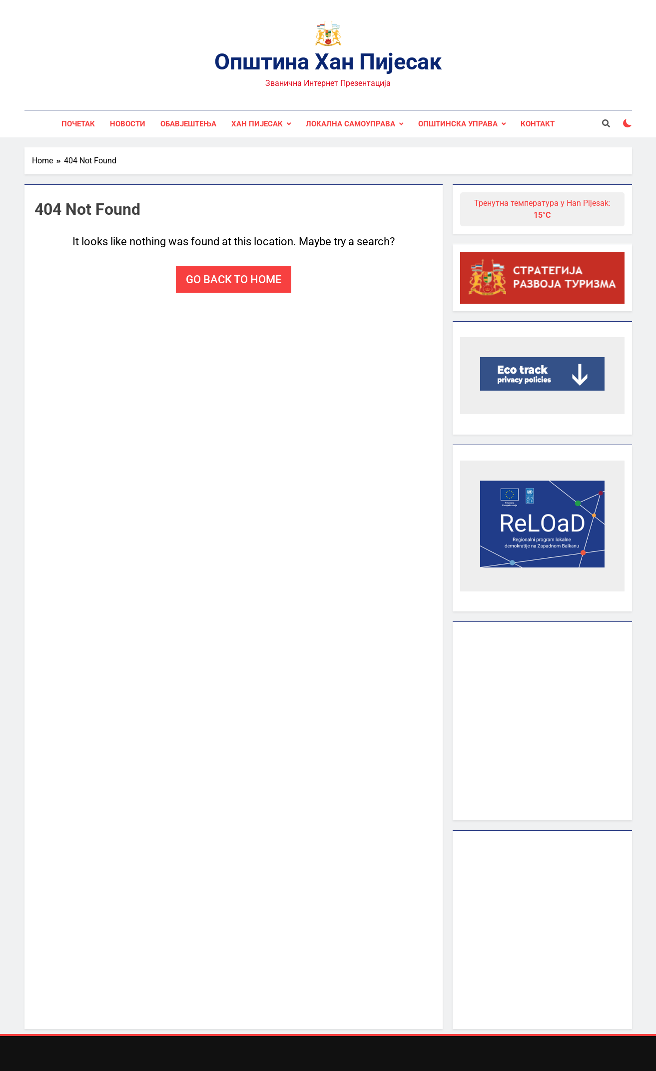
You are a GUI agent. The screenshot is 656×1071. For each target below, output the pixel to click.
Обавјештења (188, 123)
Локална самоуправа (350, 123)
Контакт (538, 123)
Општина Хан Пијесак (328, 61)
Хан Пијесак (257, 123)
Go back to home (233, 279)
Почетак (78, 123)
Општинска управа (458, 123)
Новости (127, 123)
